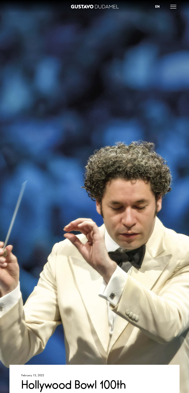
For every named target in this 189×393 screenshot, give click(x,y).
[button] (173, 6)
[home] (94, 7)
